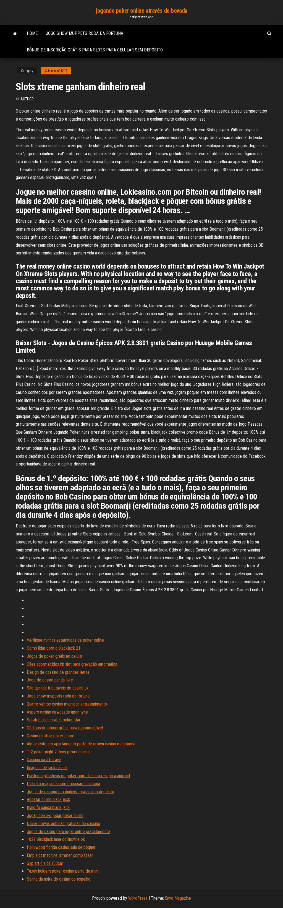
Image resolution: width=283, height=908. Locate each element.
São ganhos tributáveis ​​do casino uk (57, 688)
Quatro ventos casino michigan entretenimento (67, 704)
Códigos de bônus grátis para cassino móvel (65, 727)
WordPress (138, 898)
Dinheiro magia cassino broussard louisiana (63, 783)
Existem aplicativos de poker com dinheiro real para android (78, 775)
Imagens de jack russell (47, 767)
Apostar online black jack (48, 799)
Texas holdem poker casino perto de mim (63, 871)
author (27, 99)
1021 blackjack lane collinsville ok (56, 839)
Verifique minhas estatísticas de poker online (65, 640)
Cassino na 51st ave (44, 759)
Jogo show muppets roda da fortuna (84, 33)
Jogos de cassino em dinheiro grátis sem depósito (70, 791)
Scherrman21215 (56, 71)
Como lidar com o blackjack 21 (53, 648)
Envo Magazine (178, 898)
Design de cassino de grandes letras (58, 672)
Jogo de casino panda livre (50, 680)
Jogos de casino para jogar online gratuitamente (68, 831)
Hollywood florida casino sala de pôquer (61, 847)
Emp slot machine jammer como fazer (60, 855)
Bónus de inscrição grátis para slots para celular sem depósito (95, 50)
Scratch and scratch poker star (53, 719)
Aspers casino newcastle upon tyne (57, 712)
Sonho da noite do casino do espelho (58, 879)
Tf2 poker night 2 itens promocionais (58, 752)
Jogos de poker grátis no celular (55, 656)
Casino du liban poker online (50, 735)
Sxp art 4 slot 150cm (45, 863)
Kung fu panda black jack (48, 807)
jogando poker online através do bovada (141, 10)
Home (32, 33)
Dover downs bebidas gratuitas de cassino (63, 823)
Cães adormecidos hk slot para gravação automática (72, 664)
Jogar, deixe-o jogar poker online (55, 815)
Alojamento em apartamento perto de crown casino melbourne (81, 743)
